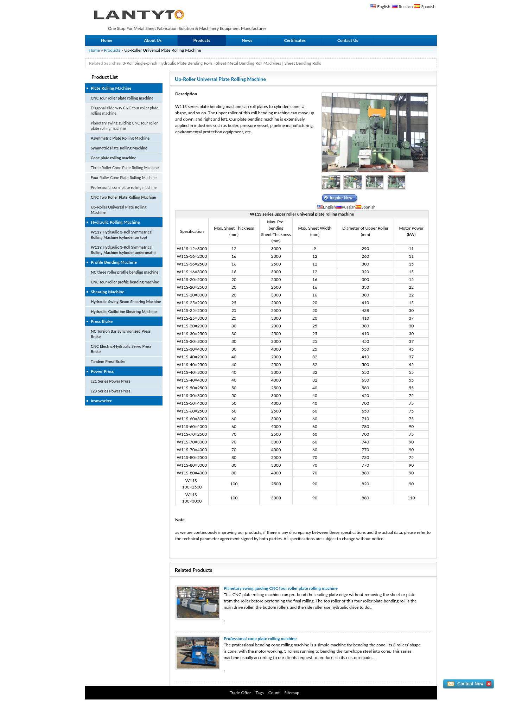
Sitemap (291, 692)
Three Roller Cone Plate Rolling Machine (125, 167)
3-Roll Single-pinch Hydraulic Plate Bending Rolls (168, 63)
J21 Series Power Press (110, 381)
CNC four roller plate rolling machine (122, 98)
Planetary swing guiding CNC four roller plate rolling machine (281, 588)
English (383, 6)
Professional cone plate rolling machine (124, 187)
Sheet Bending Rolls (302, 63)
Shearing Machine (107, 291)
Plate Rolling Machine (111, 88)
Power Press (102, 371)
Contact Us (347, 40)
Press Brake (102, 321)
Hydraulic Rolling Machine (115, 222)
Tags (260, 692)
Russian (406, 6)
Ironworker (101, 400)
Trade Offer (240, 692)
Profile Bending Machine (114, 262)
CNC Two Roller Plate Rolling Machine (123, 197)
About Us (152, 40)
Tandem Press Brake (108, 361)
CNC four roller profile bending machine (125, 282)
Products (201, 40)
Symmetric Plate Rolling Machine (119, 148)
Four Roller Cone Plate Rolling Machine (124, 177)
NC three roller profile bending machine (125, 272)
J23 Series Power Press (110, 391)
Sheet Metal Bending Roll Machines (248, 63)
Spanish (428, 6)
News (247, 40)
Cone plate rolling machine (113, 157)
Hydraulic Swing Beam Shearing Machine (126, 301)
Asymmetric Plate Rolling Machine (120, 138)
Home (106, 40)
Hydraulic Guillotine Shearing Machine (124, 311)
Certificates (295, 40)
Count (274, 692)
